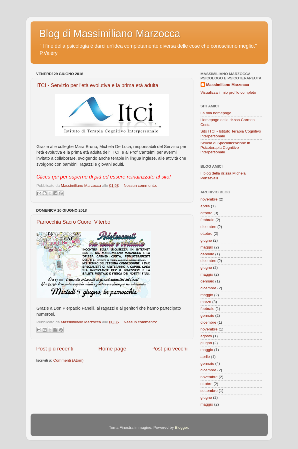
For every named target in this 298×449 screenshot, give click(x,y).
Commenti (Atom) (68, 360)
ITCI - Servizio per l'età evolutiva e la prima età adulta (98, 85)
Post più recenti (54, 349)
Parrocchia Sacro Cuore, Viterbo (74, 222)
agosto (206, 336)
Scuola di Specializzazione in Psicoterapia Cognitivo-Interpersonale (225, 147)
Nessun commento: (140, 185)
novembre (209, 199)
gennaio (207, 254)
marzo (206, 302)
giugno (206, 240)
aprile (205, 206)
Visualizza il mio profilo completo (228, 92)
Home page (112, 349)
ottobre (207, 213)
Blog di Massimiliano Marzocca (109, 33)
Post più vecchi (169, 349)
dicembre (209, 226)
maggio (207, 247)
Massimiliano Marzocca (227, 85)
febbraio (208, 220)
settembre (209, 390)
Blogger (181, 427)
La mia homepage (216, 113)
